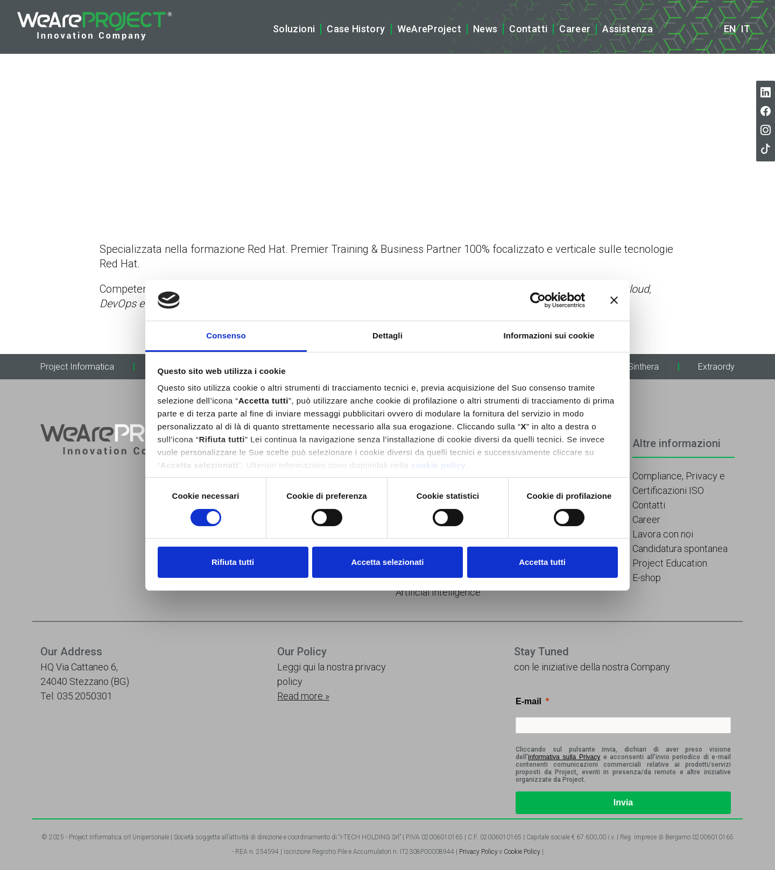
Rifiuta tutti (233, 562)
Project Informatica (77, 367)
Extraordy (716, 367)
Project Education (669, 563)
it (745, 29)
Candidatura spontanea (680, 548)
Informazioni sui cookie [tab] (549, 335)
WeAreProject (429, 28)
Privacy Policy (478, 851)
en (730, 29)
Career (574, 28)
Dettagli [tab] (387, 335)
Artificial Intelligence (438, 592)
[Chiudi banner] (614, 300)
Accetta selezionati (387, 562)
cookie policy (438, 465)
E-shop (646, 577)
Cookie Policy (522, 851)
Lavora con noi (662, 534)
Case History (356, 28)
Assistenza (627, 28)
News (485, 28)
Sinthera (643, 367)
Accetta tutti (542, 562)
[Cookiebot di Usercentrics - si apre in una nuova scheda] (538, 300)
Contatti (528, 28)
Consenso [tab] (225, 335)
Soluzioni (294, 28)
